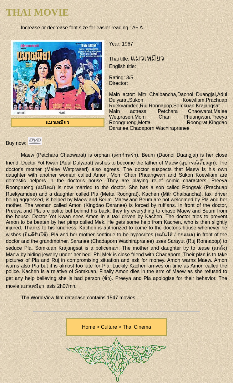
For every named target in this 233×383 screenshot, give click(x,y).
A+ (135, 27)
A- (141, 27)
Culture (109, 327)
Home (88, 327)
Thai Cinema (137, 327)
